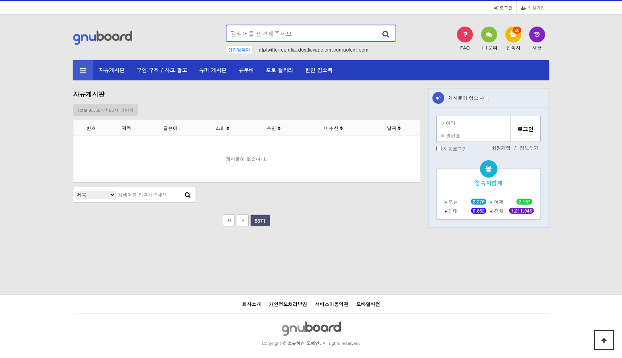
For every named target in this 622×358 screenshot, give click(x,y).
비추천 (333, 127)
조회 (222, 127)
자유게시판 (112, 70)
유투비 (246, 70)
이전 (243, 220)
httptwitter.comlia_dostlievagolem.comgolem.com (313, 49)
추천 (273, 127)
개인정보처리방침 (288, 303)
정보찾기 (529, 147)
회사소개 (251, 303)
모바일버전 (368, 303)
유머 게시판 (213, 70)
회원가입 (533, 7)
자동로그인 (455, 148)
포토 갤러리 (279, 70)
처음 (229, 220)
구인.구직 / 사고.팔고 (161, 70)
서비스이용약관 (331, 303)
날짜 (394, 127)
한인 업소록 (318, 70)
